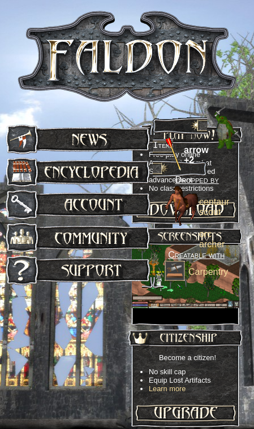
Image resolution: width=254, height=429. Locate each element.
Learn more (167, 388)
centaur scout (214, 207)
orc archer (212, 239)
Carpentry (208, 272)
